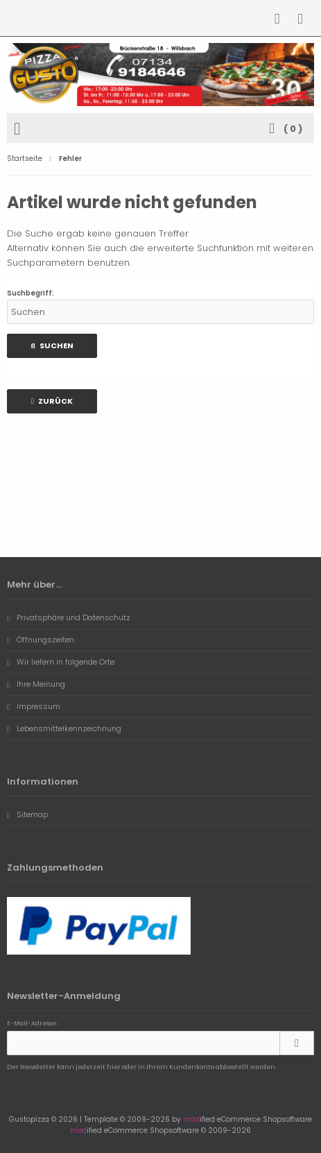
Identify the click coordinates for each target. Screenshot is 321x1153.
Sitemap (27, 814)
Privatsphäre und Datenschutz (68, 617)
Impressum (33, 706)
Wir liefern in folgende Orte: (61, 661)
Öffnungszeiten (40, 639)
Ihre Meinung (36, 684)
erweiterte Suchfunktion (200, 248)
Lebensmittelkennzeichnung (64, 728)
